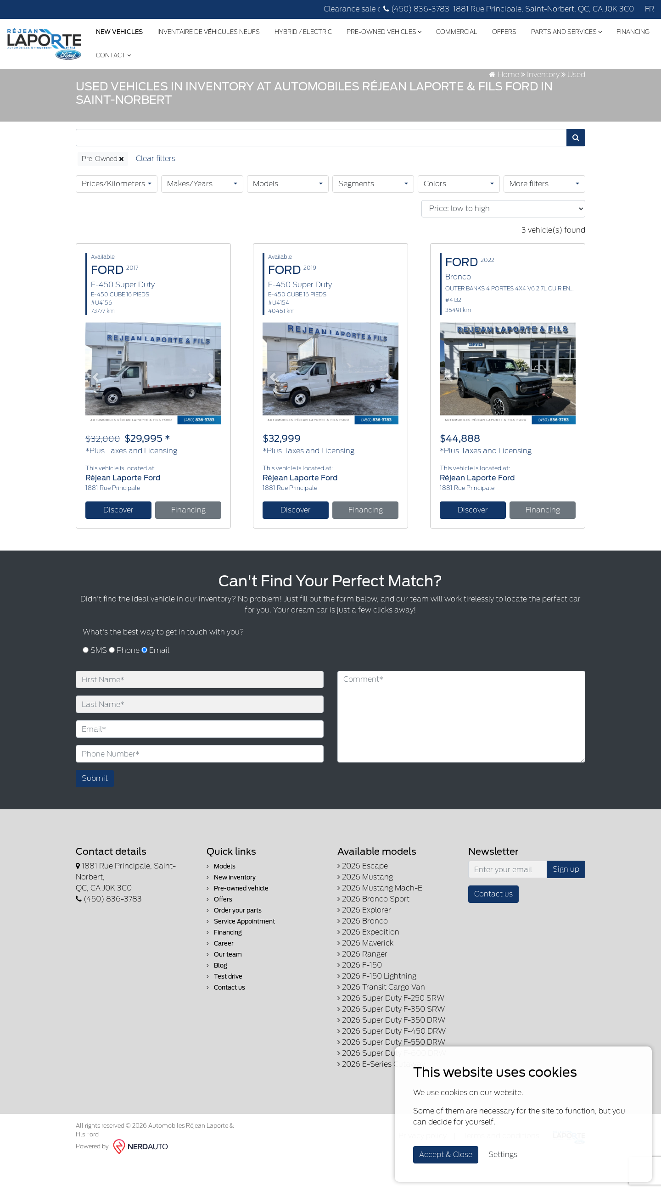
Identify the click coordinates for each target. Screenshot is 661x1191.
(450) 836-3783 (416, 9)
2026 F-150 (359, 995)
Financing (112, 53)
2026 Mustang (365, 907)
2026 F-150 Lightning (376, 1006)
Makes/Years (190, 213)
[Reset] (155, 189)
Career (220, 973)
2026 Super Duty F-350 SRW (391, 1039)
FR (649, 9)
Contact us (226, 1017)
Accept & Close (445, 1154)
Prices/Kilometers (113, 213)
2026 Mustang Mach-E (379, 918)
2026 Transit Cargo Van (381, 1017)
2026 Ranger (362, 984)
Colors (435, 213)
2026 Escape (362, 896)
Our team (224, 984)
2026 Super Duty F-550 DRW (391, 1072)
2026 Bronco (362, 951)
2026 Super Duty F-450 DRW (391, 1061)
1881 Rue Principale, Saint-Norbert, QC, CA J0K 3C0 (543, 9)
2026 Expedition (368, 962)
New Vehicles (118, 30)
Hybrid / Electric (302, 30)
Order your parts (234, 940)
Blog (217, 995)
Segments (356, 213)
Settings (502, 1154)
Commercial (456, 30)
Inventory (543, 104)
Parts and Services (566, 30)
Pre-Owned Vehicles (383, 30)
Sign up (566, 899)
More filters (529, 213)
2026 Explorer (364, 940)
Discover (118, 539)
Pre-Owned (103, 188)
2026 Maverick (365, 973)
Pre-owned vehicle (238, 918)
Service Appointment (241, 951)
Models (265, 213)
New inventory (231, 907)
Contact (160, 53)
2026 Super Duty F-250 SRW (390, 1028)
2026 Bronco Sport (373, 929)
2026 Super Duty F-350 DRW (391, 1050)
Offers (504, 30)
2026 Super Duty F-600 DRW (391, 1083)
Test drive (224, 1006)
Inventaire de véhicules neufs (208, 30)
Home (504, 104)
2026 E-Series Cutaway (381, 1094)
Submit (95, 808)
